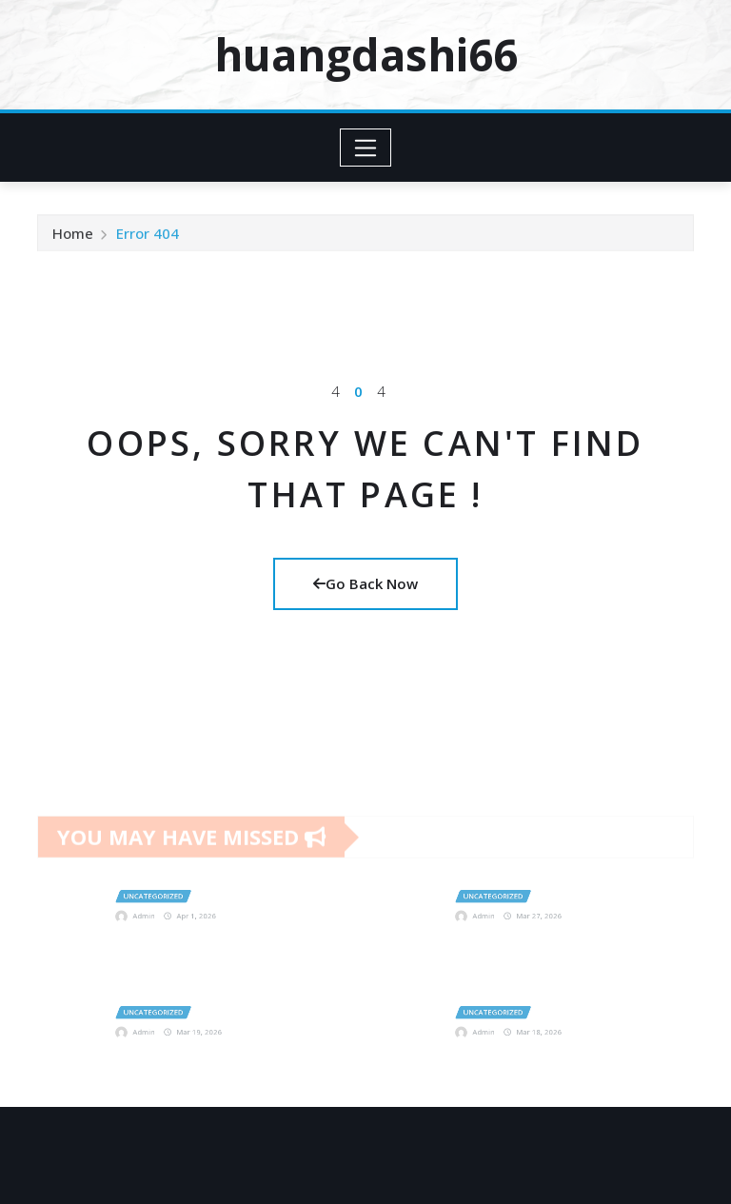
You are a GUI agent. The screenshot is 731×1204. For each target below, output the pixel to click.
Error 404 (147, 239)
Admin (164, 910)
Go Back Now (365, 583)
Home (72, 239)
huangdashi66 (366, 54)
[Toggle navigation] (366, 147)
